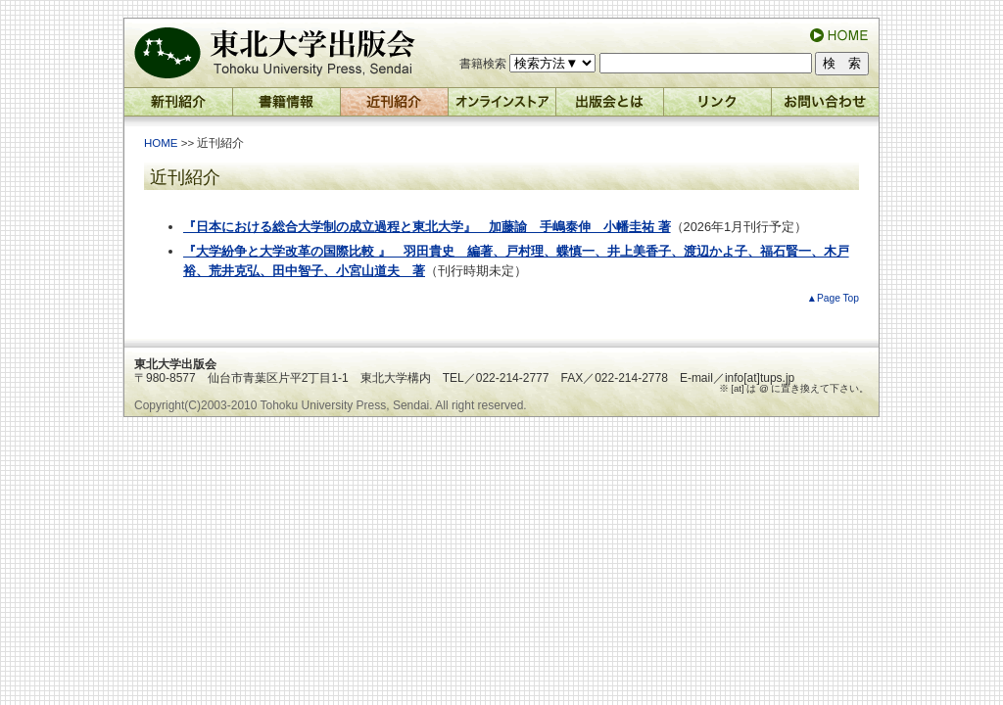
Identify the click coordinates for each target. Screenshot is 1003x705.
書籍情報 (287, 106)
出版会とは (610, 106)
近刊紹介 (395, 106)
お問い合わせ (825, 106)
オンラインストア (502, 106)
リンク (718, 106)
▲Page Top (833, 298)
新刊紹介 (178, 106)
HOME (161, 143)
